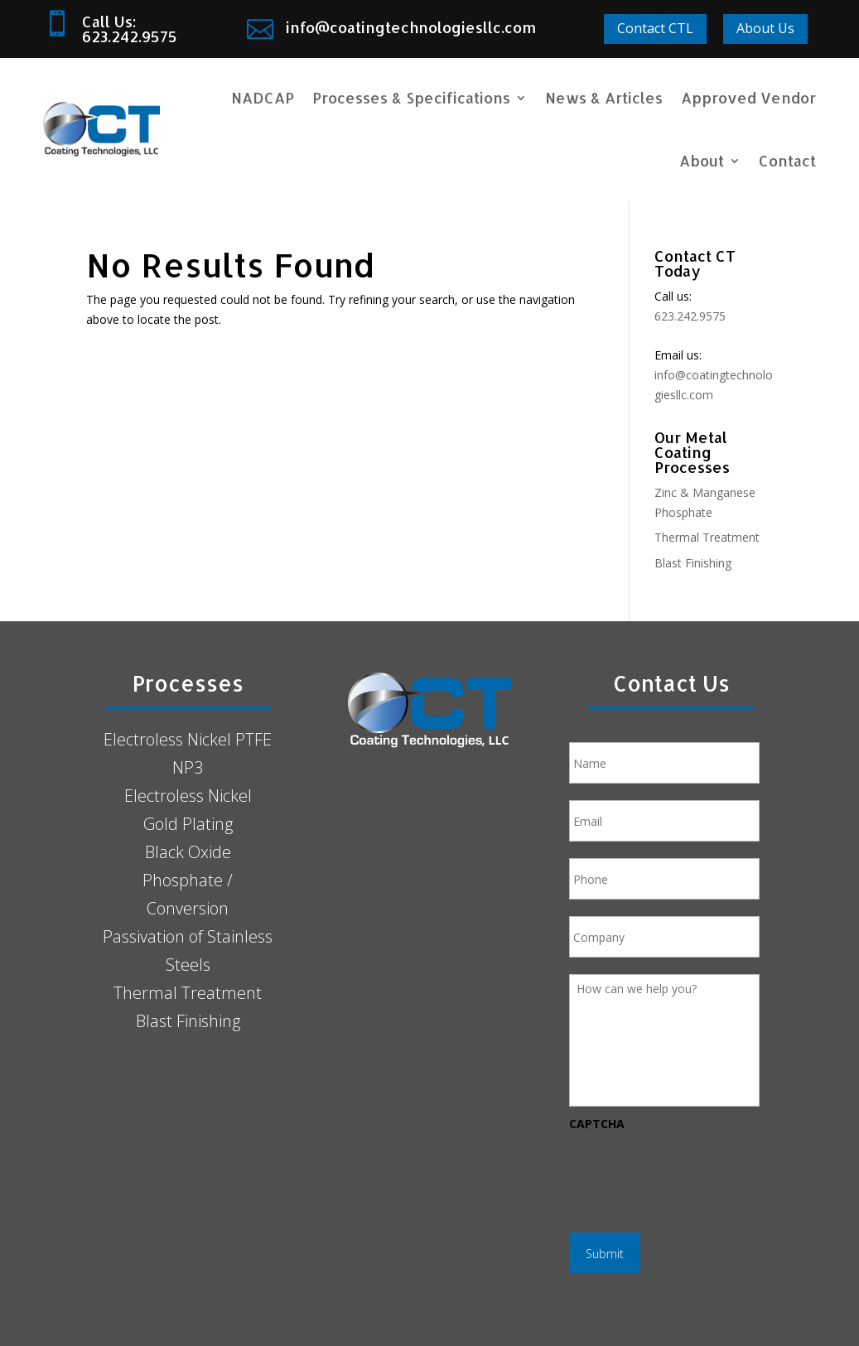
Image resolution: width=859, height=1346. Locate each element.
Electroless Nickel (188, 795)
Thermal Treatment (707, 537)
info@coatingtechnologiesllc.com (411, 26)
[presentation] (695, 1173)
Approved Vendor (748, 97)
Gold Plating (188, 824)
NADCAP (262, 97)
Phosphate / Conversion (187, 894)
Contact (787, 160)
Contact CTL (655, 28)
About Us (765, 28)
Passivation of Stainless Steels (188, 950)
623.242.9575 (690, 316)
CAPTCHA (597, 1124)
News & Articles (604, 97)
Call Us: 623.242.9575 (129, 29)
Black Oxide (188, 852)
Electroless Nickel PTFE (188, 739)
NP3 (187, 767)
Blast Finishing (692, 563)
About (701, 160)
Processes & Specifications (411, 97)
